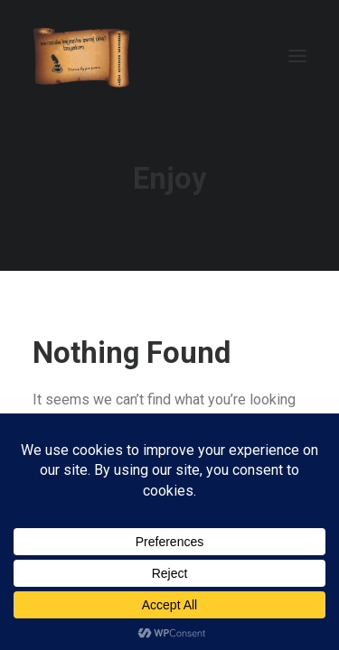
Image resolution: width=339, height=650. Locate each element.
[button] (297, 56)
